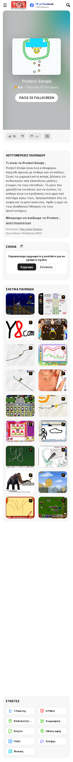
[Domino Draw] (20, 456)
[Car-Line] (20, 406)
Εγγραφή (27, 267)
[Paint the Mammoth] (20, 482)
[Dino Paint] (52, 456)
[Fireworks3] (20, 507)
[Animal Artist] (52, 355)
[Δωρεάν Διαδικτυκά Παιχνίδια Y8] (18, 5)
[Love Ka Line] (52, 380)
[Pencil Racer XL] (20, 355)
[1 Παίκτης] (20, 711)
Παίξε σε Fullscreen (36, 98)
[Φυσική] (20, 751)
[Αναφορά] (35, 136)
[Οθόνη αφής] (52, 731)
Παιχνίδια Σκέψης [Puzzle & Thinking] (31, 229)
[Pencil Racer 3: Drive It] (52, 406)
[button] (18, 223)
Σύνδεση (46, 267)
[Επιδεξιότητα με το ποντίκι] (20, 721)
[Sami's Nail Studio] (20, 431)
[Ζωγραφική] (52, 721)
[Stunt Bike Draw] (20, 304)
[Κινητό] (20, 731)
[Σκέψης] (52, 741)
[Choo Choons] (52, 507)
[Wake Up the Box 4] (52, 482)
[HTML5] (52, 711)
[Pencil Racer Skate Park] (20, 380)
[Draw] (20, 329)
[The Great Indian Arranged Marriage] (52, 329)
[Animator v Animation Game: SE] (52, 431)
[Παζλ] (20, 741)
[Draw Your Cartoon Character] (52, 304)
